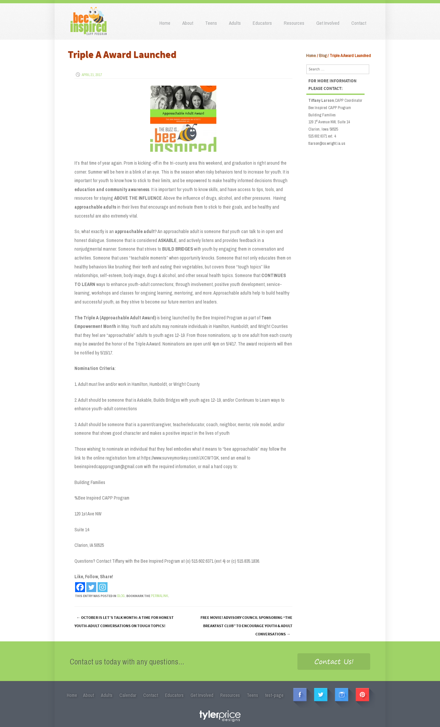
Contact (358, 23)
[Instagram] (103, 587)
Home (164, 23)
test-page (274, 695)
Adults (235, 23)
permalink (159, 596)
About (187, 23)
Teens (211, 23)
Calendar (127, 695)
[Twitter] (91, 587)
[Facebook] (80, 587)
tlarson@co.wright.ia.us (326, 143)
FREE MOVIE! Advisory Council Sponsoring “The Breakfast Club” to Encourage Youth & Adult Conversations (246, 626)
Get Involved (327, 23)
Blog (323, 55)
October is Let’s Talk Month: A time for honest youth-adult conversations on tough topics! (124, 622)
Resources (294, 23)
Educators (262, 23)
